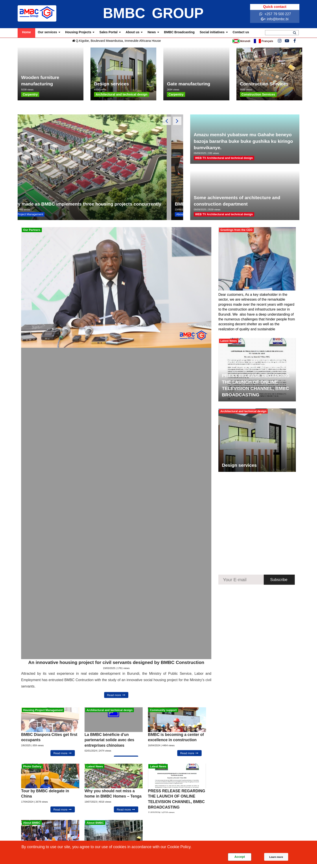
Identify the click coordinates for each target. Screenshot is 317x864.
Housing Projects (78, 32)
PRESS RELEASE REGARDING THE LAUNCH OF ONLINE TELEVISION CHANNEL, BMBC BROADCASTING (255, 385)
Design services (239, 465)
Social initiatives (212, 32)
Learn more (276, 857)
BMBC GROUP (153, 13)
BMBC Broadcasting (179, 32)
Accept (239, 856)
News (151, 32)
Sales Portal (108, 32)
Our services (47, 32)
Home (26, 32)
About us (132, 32)
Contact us (241, 32)
